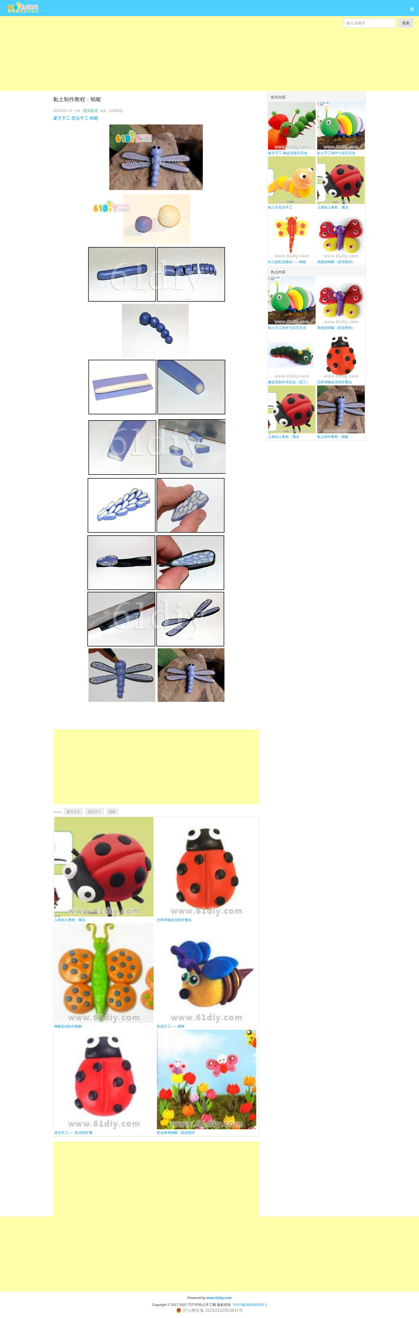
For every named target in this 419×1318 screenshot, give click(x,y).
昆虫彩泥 (90, 110)
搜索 (406, 23)
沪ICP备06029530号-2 (250, 1305)
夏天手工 (61, 118)
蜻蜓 (94, 118)
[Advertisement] (160, 53)
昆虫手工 (79, 118)
